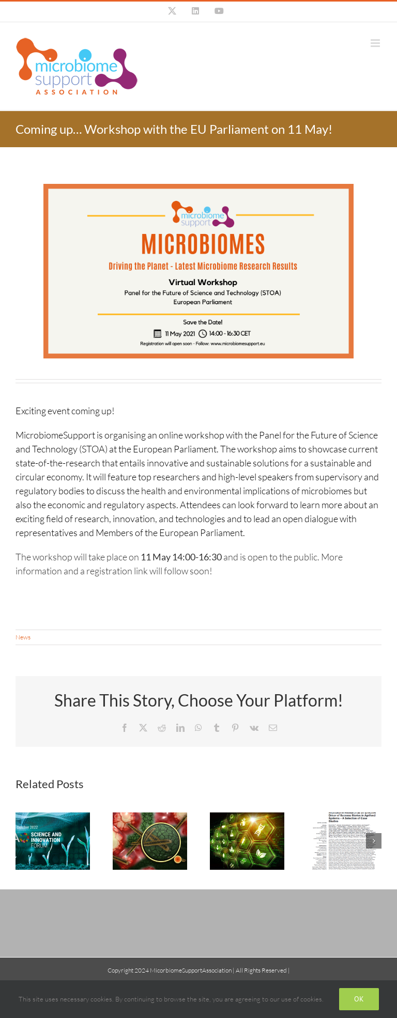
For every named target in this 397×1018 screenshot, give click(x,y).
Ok (359, 999)
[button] (23, 841)
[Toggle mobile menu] (376, 43)
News (23, 637)
